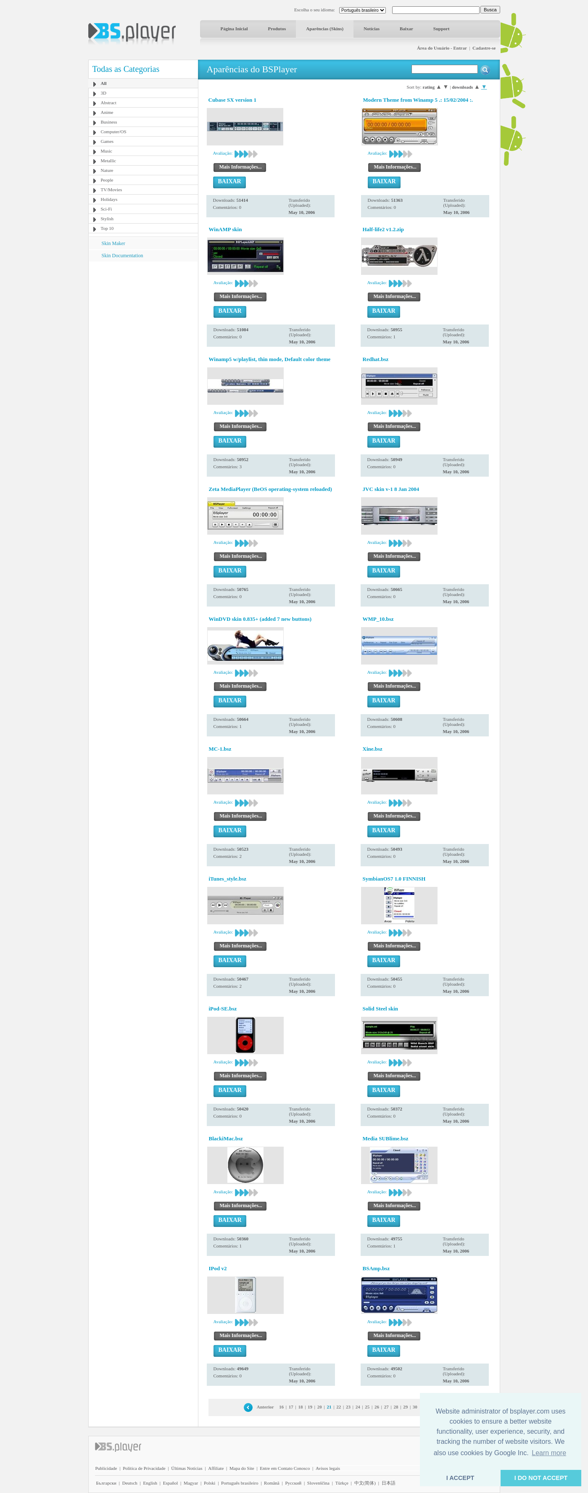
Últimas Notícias (186, 1468)
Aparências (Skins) (324, 28)
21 (329, 1406)
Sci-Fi (106, 208)
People (107, 179)
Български (106, 1482)
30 (415, 1406)
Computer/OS (114, 131)
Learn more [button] (549, 1452)
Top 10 (107, 228)
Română (271, 1482)
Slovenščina (318, 1482)
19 (310, 1406)
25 (367, 1406)
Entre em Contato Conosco (285, 1468)
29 (405, 1406)
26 (376, 1406)
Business (109, 121)
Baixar (406, 28)
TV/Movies (111, 189)
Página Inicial (234, 28)
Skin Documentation (122, 256)
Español (170, 1482)
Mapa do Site (241, 1468)
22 (338, 1406)
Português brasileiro (239, 1482)
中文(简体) (365, 1482)
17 (291, 1406)
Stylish (107, 218)
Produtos (277, 28)
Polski (210, 1482)
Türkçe (341, 1482)
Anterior (265, 1406)
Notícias (372, 28)
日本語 (389, 1482)
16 (281, 1406)
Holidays (109, 199)
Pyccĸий (293, 1482)
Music (107, 150)
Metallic (108, 160)
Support (441, 28)
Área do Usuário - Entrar (442, 47)
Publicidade (106, 1468)
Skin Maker (113, 243)
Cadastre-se (484, 47)
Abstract (108, 102)
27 (386, 1406)
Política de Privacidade (144, 1468)
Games (107, 141)
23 (348, 1406)
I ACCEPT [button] (460, 1478)
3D (103, 92)
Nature (107, 170)
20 (319, 1406)
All (104, 83)
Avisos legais (328, 1468)
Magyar (191, 1482)
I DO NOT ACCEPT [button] (541, 1478)
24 (358, 1406)
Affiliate (216, 1468)
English (150, 1482)
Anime (107, 112)
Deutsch (129, 1482)
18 (300, 1406)
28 (395, 1406)
